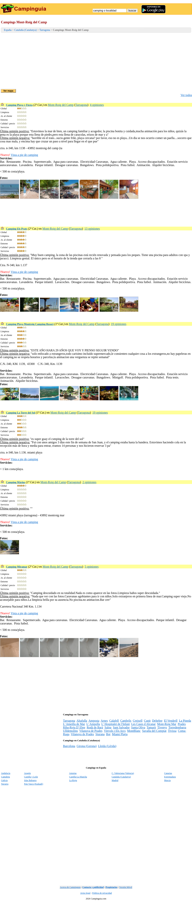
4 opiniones (97, 104)
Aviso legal (85, 893)
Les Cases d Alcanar (143, 724)
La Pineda (185, 720)
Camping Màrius (15, 482)
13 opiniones (92, 228)
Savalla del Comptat (154, 730)
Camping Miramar (16, 566)
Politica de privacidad (102, 893)
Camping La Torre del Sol (20, 412)
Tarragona (44, 30)
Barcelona (69, 746)
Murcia (167, 780)
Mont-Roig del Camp (61, 104)
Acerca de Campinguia (70, 887)
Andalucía (5, 773)
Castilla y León (31, 776)
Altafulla (81, 720)
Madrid (115, 780)
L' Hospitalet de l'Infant (115, 724)
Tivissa (172, 730)
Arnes (104, 720)
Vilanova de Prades (90, 730)
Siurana (100, 734)
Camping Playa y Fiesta (19, 105)
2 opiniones (89, 482)
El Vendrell (170, 720)
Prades (182, 724)
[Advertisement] (96, 61)
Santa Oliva (138, 727)
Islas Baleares (30, 780)
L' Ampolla (93, 724)
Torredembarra (177, 727)
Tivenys (162, 727)
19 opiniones (118, 324)
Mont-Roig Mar (166, 724)
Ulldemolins (70, 730)
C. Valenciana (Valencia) (123, 773)
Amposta (93, 720)
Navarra (4, 784)
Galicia (4, 780)
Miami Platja (120, 734)
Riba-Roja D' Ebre (74, 727)
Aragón (27, 773)
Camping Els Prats (16, 228)
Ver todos (186, 95)
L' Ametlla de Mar (74, 724)
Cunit (147, 720)
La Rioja (73, 780)
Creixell (137, 720)
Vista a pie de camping (24, 154)
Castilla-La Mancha (78, 776)
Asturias (72, 773)
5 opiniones (91, 566)
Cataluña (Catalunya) (25, 30)
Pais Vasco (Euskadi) (33, 784)
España (7, 30)
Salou (107, 727)
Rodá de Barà (95, 727)
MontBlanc (134, 730)
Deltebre (157, 720)
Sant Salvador (121, 727)
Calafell (114, 720)
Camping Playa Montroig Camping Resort (30, 324)
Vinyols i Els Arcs (115, 730)
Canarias (168, 773)
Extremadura (170, 776)
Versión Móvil (125, 887)
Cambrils (125, 720)
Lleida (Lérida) (107, 746)
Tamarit (151, 727)
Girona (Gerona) (87, 746)
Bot (108, 734)
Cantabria (5, 776)
